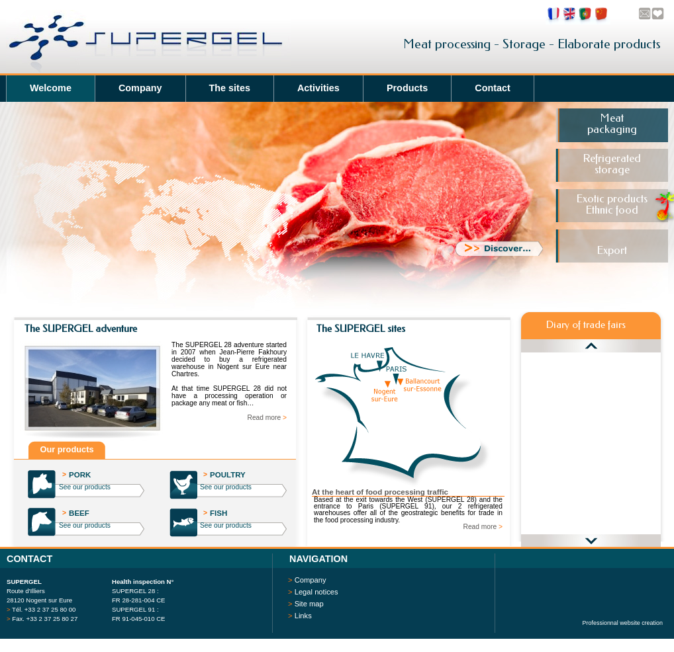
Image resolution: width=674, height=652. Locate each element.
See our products (85, 487)
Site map (309, 604)
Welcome (51, 88)
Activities (318, 88)
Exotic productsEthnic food (612, 204)
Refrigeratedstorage (612, 164)
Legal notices (316, 592)
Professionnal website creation (623, 623)
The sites (229, 88)
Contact (492, 88)
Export (612, 250)
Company (140, 88)
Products (407, 88)
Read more (267, 417)
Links (303, 616)
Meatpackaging (612, 124)
